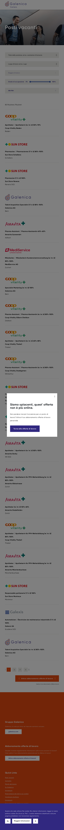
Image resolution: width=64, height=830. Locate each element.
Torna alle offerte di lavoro (25, 429)
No (8, 821)
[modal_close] (55, 396)
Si (35, 821)
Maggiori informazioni (22, 821)
